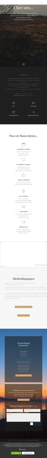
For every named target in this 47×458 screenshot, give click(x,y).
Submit (37, 423)
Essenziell (22, 449)
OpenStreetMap (38, 265)
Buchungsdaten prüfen (23, 375)
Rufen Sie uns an (23, 399)
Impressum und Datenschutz (33, 440)
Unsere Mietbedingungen (23, 306)
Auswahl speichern (28, 453)
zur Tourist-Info (23, 315)
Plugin (46, 265)
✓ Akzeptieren (16, 453)
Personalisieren (22, 455)
